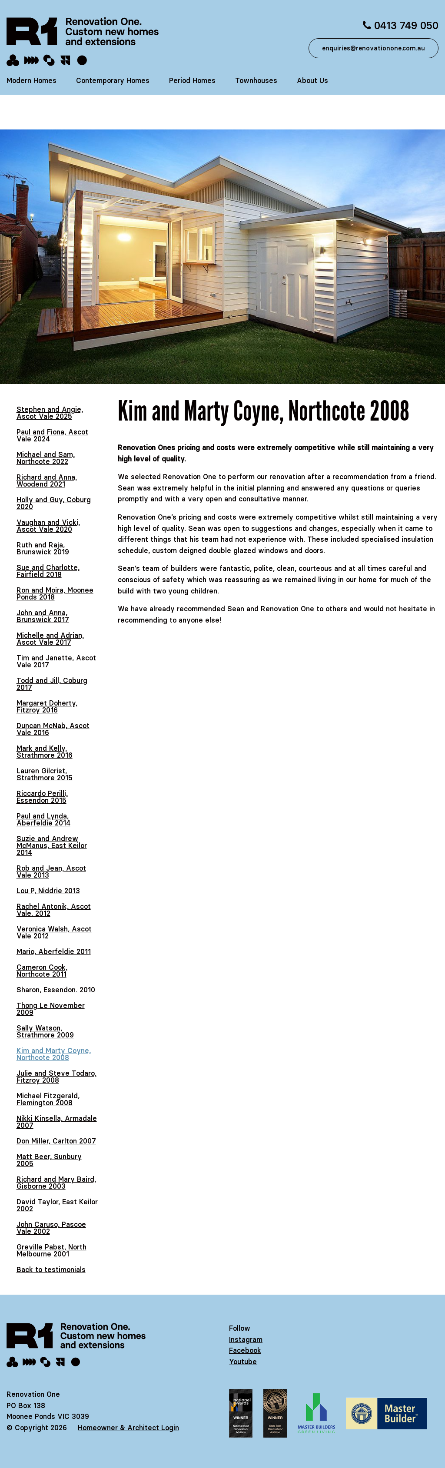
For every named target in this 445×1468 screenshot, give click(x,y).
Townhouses (256, 80)
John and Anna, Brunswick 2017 (43, 616)
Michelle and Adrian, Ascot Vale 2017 (50, 638)
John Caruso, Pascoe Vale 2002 (51, 1228)
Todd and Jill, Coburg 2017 (52, 684)
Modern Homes (31, 80)
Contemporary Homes (112, 80)
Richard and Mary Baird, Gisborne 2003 (56, 1182)
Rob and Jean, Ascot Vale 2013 (51, 871)
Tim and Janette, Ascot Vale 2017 (56, 661)
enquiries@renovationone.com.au (373, 48)
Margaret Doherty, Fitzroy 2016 (47, 706)
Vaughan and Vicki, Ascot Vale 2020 (48, 526)
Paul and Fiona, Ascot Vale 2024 (52, 435)
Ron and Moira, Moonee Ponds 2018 (55, 593)
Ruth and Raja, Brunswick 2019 (43, 548)
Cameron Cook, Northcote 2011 (42, 970)
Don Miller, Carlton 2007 (56, 1141)
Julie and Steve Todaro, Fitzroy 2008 (56, 1076)
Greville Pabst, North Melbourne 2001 (51, 1250)
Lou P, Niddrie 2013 (48, 890)
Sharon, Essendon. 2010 (56, 989)
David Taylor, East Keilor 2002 (57, 1205)
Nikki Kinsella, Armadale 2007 (57, 1122)
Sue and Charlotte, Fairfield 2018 (48, 571)
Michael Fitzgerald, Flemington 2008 (48, 1099)
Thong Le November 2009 (51, 1009)
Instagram (245, 1339)
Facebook (245, 1350)
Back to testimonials (51, 1269)
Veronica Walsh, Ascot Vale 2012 (54, 932)
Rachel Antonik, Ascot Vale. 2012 (54, 910)
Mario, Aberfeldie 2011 (54, 951)
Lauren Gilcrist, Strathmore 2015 (45, 774)
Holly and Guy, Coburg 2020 (54, 503)
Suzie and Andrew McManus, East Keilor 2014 (52, 845)
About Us (312, 80)
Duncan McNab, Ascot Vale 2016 (53, 729)
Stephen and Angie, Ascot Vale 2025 (50, 413)
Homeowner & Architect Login (128, 1427)
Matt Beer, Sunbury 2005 (49, 1160)
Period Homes (192, 80)
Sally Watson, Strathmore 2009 (45, 1031)
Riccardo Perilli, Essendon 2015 (42, 797)
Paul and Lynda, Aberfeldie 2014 (43, 819)
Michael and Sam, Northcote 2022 (46, 458)
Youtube (243, 1361)
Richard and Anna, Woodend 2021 (47, 480)
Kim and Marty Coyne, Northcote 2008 (54, 1054)
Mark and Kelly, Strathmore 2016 (45, 751)
